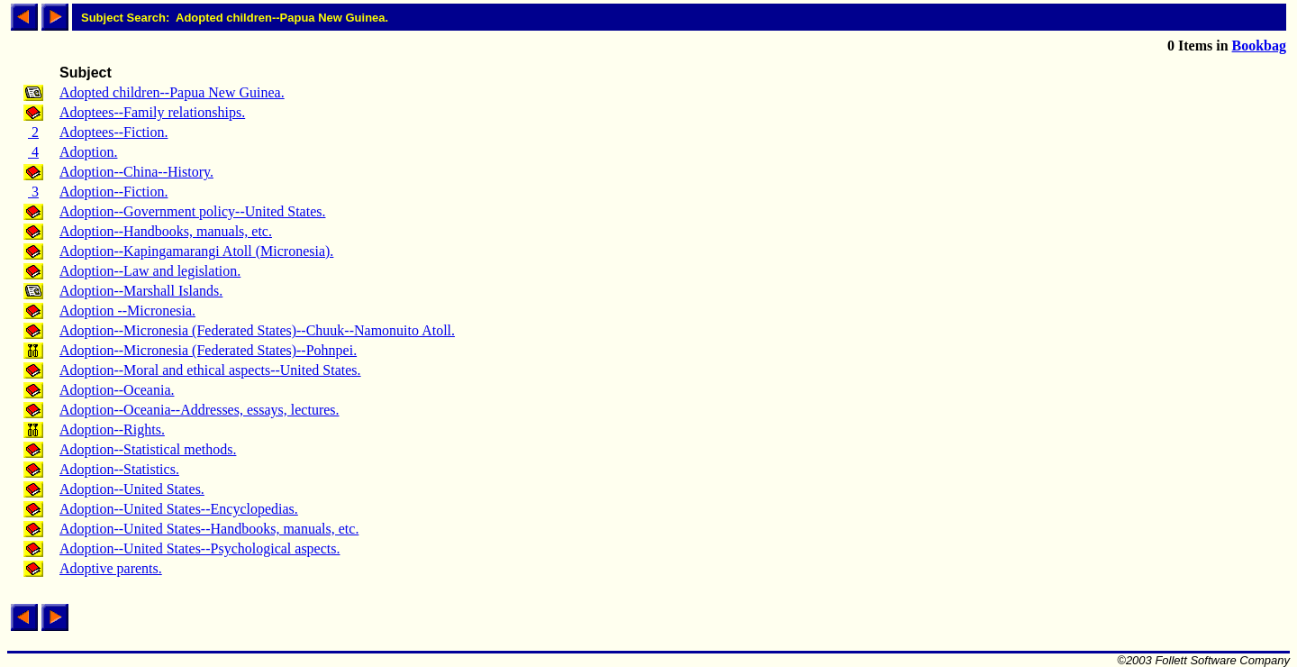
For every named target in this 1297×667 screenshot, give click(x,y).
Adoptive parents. (110, 568)
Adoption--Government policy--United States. (192, 211)
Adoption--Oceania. (117, 389)
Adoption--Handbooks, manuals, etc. (165, 231)
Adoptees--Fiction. (113, 132)
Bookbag (1259, 45)
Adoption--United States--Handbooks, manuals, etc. (208, 528)
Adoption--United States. (131, 489)
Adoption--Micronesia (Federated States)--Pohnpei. (208, 350)
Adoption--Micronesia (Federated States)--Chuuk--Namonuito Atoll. (257, 330)
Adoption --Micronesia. (127, 310)
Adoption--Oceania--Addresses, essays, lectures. (199, 409)
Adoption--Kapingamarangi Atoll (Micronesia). (196, 251)
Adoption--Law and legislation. (149, 271)
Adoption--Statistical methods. (147, 449)
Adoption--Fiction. (113, 191)
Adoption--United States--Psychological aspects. (199, 548)
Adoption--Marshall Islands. (140, 290)
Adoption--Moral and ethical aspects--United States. (210, 370)
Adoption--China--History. (136, 171)
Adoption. (88, 152)
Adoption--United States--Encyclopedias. (178, 508)
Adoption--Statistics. (119, 469)
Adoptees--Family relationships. (152, 112)
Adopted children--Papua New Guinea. (172, 92)
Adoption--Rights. (112, 429)
